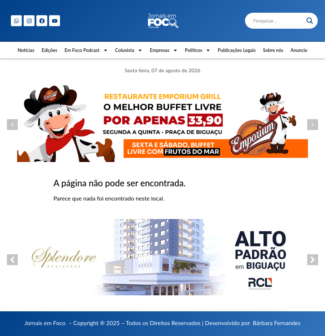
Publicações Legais (237, 50)
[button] (12, 124)
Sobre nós (273, 50)
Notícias (26, 50)
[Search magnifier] (310, 21)
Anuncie (298, 50)
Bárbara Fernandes (276, 322)
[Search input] (278, 21)
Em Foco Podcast (86, 50)
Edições (49, 50)
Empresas (164, 50)
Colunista (129, 50)
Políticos (198, 50)
